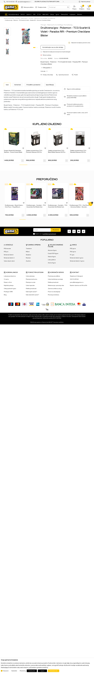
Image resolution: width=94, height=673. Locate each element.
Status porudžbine (29, 7)
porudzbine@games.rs (24, 1)
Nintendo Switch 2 (9, 258)
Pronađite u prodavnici (33, 85)
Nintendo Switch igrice (76, 258)
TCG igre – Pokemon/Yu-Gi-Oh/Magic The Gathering (42, 18)
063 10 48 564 (10, 1)
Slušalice (28, 255)
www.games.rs (38, 322)
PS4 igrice (73, 251)
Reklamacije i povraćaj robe (56, 285)
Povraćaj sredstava (53, 295)
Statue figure (52, 256)
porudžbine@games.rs (76, 282)
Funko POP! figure (53, 253)
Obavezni (6, 670)
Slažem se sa (45, 233)
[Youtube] (78, 231)
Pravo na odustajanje (54, 291)
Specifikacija (50, 85)
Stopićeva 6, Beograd (76, 276)
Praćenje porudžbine (54, 276)
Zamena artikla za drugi (55, 288)
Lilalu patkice (52, 260)
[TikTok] (83, 231)
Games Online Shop (9, 18)
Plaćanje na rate (30, 282)
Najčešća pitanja (85, 1)
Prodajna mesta (42, 7)
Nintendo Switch (8, 255)
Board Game (24, 18)
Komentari (17, 85)
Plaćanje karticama (31, 279)
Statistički (14, 670)
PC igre (72, 255)
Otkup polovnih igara (10, 288)
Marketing (23, 670)
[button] (74, 7)
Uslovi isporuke (30, 285)
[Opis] (7, 85)
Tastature (29, 248)
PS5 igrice (73, 248)
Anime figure (52, 263)
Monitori (28, 258)
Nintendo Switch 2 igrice (77, 261)
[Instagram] (74, 231)
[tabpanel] (26, 36)
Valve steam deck (9, 261)
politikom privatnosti (49, 234)
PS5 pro (6, 251)
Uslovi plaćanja (30, 276)
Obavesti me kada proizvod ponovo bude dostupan (56, 52)
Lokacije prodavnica (10, 276)
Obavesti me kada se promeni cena (80, 42)
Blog (5, 295)
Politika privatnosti (31, 288)
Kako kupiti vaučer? (31, 291)
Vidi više (44, 71)
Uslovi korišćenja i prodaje (55, 279)
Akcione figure (52, 250)
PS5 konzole (7, 248)
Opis (7, 85)
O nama (6, 279)
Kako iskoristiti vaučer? (32, 295)
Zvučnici (28, 261)
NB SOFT (50, 322)
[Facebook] (69, 231)
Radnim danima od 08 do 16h (78, 285)
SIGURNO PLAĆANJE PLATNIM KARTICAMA (47, 1)
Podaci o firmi (8, 282)
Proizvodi (17, 18)
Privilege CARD (8, 291)
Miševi (28, 251)
